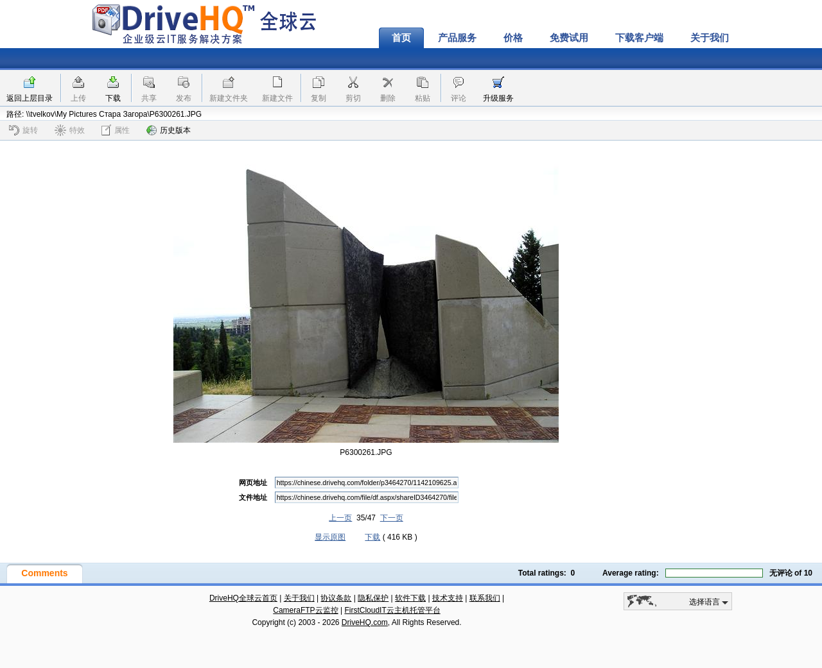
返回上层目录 (29, 98)
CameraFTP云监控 (305, 610)
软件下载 (410, 598)
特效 (70, 130)
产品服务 (457, 38)
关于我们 (709, 38)
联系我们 (484, 598)
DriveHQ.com (365, 622)
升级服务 (498, 98)
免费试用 (569, 38)
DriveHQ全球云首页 (243, 598)
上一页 (340, 517)
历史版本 (168, 130)
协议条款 (335, 598)
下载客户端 (639, 38)
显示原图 (330, 537)
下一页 (391, 517)
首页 (401, 38)
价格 (513, 38)
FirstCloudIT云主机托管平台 (392, 610)
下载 (113, 98)
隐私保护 (373, 598)
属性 (115, 129)
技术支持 (447, 598)
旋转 (23, 130)
